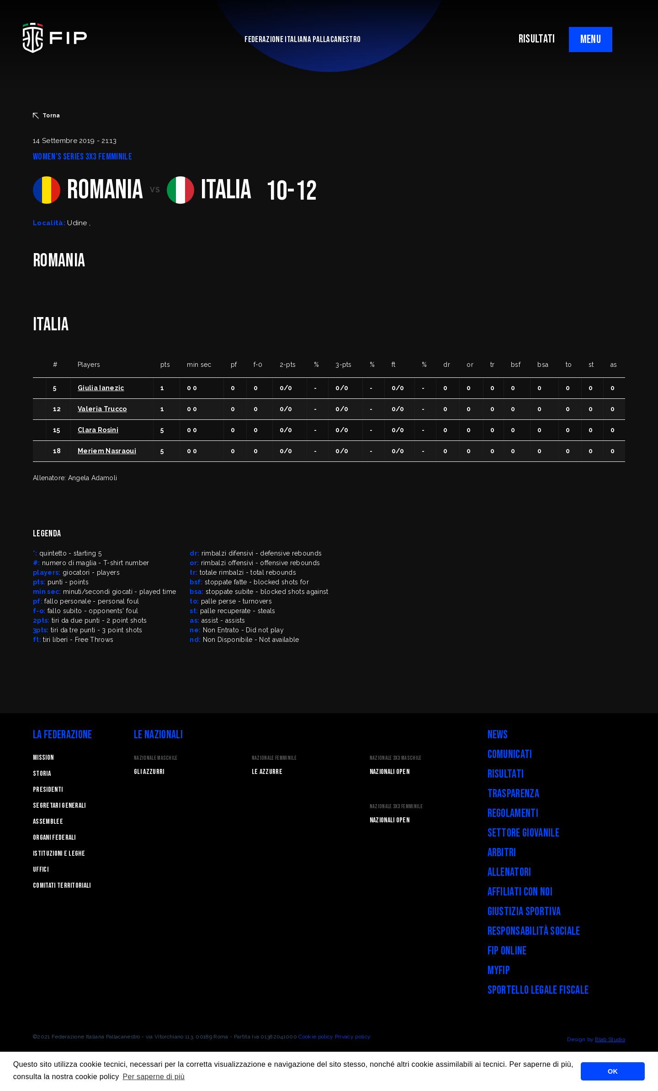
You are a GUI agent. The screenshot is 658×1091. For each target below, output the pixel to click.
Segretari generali (59, 805)
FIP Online (507, 951)
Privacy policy (353, 1036)
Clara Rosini (98, 430)
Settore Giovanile (523, 833)
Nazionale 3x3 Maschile (396, 758)
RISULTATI (537, 39)
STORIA (42, 773)
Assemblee (48, 821)
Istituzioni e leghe (59, 853)
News (498, 735)
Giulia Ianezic (101, 388)
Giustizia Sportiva (524, 912)
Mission (43, 757)
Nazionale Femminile (274, 758)
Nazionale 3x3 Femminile (396, 806)
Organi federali (54, 837)
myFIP (499, 971)
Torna (46, 115)
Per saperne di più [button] (153, 1076)
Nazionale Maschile (156, 758)
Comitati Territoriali (62, 885)
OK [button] (613, 1071)
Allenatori (509, 872)
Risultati (506, 774)
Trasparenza (514, 794)
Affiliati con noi (520, 892)
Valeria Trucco (102, 409)
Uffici (40, 869)
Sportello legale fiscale (538, 990)
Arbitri (502, 853)
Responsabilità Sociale (534, 931)
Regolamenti (513, 813)
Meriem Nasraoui (107, 451)
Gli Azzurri (149, 772)
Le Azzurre (267, 772)
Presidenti (48, 789)
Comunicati (510, 754)
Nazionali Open (389, 772)
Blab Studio (610, 1039)
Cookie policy (315, 1036)
